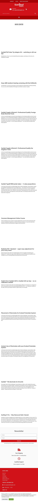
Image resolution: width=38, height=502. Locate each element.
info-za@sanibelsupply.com (18, 10)
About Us (4, 473)
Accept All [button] (11, 499)
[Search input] (18, 14)
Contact (12, 1)
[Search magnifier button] (35, 14)
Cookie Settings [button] (4, 499)
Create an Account (24, 1)
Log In (16, 1)
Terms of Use (4, 477)
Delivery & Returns (5, 478)
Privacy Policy (4, 480)
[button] (19, 17)
